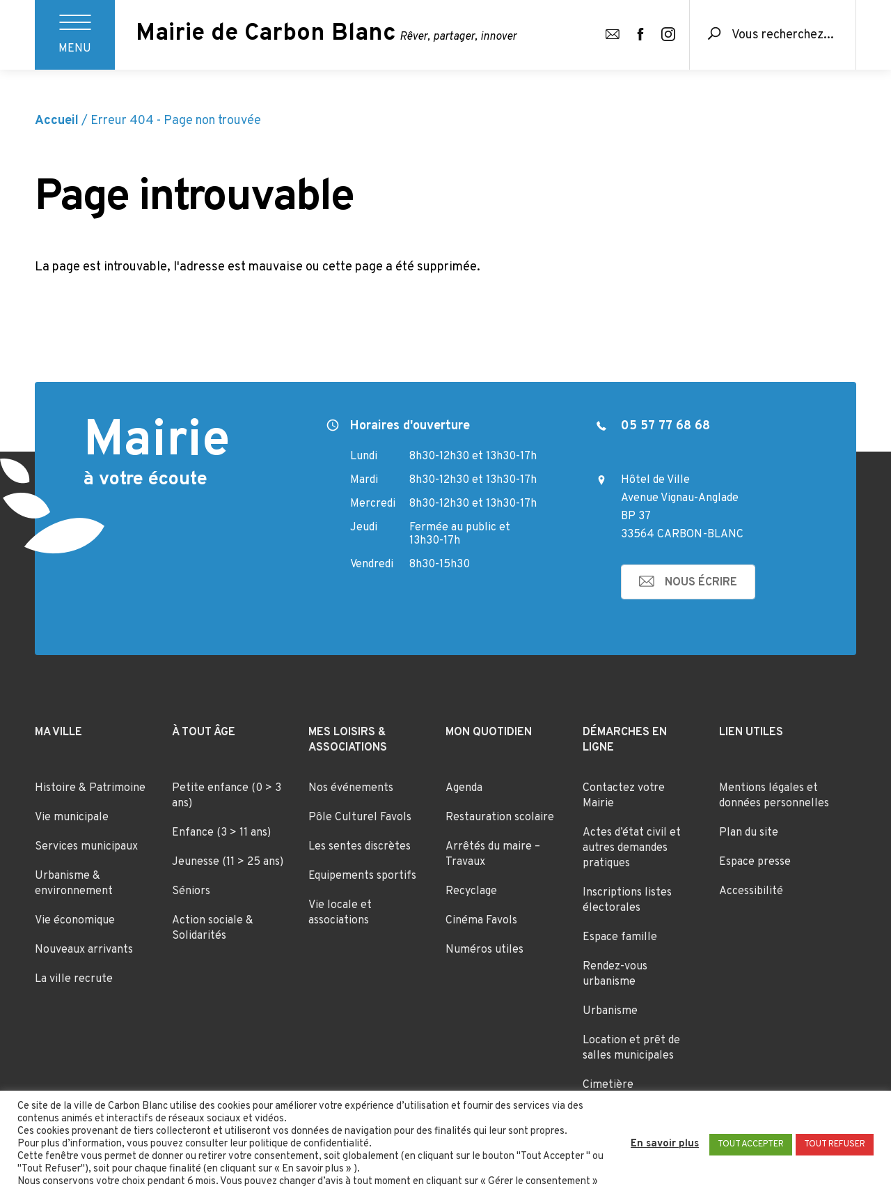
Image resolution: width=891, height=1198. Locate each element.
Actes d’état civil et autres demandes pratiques (632, 848)
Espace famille (620, 937)
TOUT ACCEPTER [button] (751, 1144)
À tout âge (203, 732)
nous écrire (701, 583)
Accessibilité (751, 891)
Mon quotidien (489, 732)
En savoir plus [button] (665, 1144)
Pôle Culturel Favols (359, 817)
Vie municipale (72, 817)
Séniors (191, 891)
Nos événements (350, 788)
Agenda (464, 788)
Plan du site (748, 833)
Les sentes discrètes (359, 847)
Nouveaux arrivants (84, 950)
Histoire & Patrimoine (90, 788)
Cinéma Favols (481, 921)
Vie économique (75, 921)
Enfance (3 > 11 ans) (221, 833)
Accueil (57, 121)
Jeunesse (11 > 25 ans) (227, 862)
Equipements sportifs (362, 876)
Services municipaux (86, 847)
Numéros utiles (484, 950)
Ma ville (58, 732)
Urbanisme (610, 1011)
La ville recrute (74, 979)
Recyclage (471, 891)
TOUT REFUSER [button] (834, 1144)
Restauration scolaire (500, 817)
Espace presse (755, 862)
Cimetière (608, 1085)
